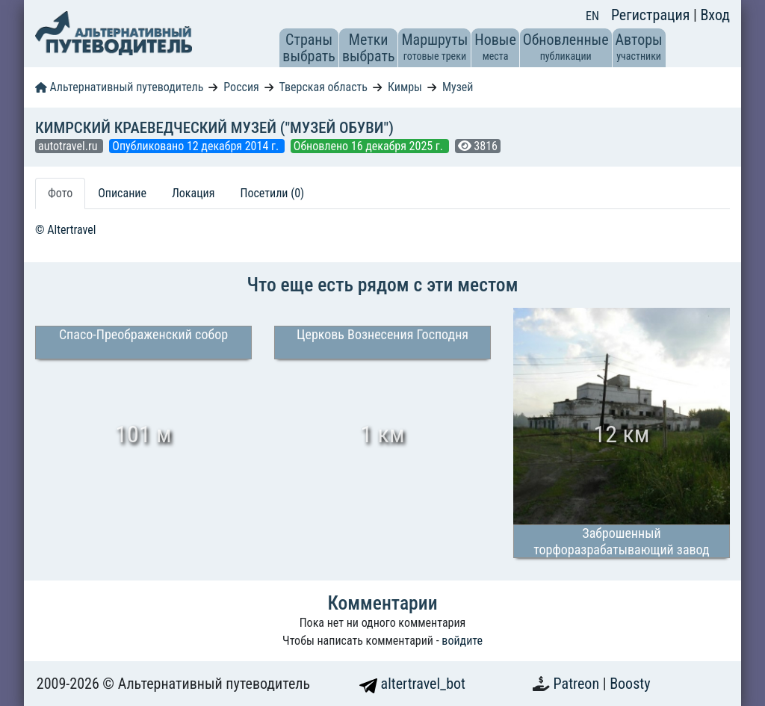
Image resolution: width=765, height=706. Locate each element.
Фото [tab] (60, 193)
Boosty (630, 684)
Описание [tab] (122, 193)
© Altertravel (65, 230)
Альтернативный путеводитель (119, 87)
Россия (240, 87)
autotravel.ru (69, 146)
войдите (462, 641)
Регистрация (652, 15)
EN (592, 16)
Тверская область (323, 87)
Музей (458, 87)
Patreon (578, 684)
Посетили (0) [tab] (272, 193)
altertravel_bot (412, 684)
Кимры (405, 87)
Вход (715, 15)
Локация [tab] (193, 193)
